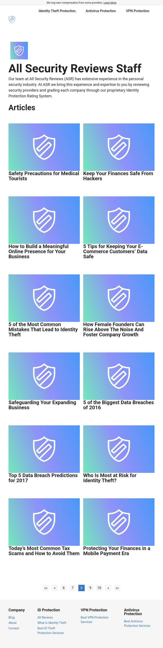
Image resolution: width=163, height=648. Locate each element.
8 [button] (81, 579)
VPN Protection (137, 15)
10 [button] (99, 579)
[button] (46, 579)
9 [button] (90, 579)
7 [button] (73, 579)
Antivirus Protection (101, 15)
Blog (11, 608)
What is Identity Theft (51, 614)
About (12, 614)
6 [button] (64, 579)
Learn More (110, 2)
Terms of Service (138, 641)
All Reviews (45, 608)
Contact (13, 619)
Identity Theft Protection (57, 15)
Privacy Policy (113, 641)
